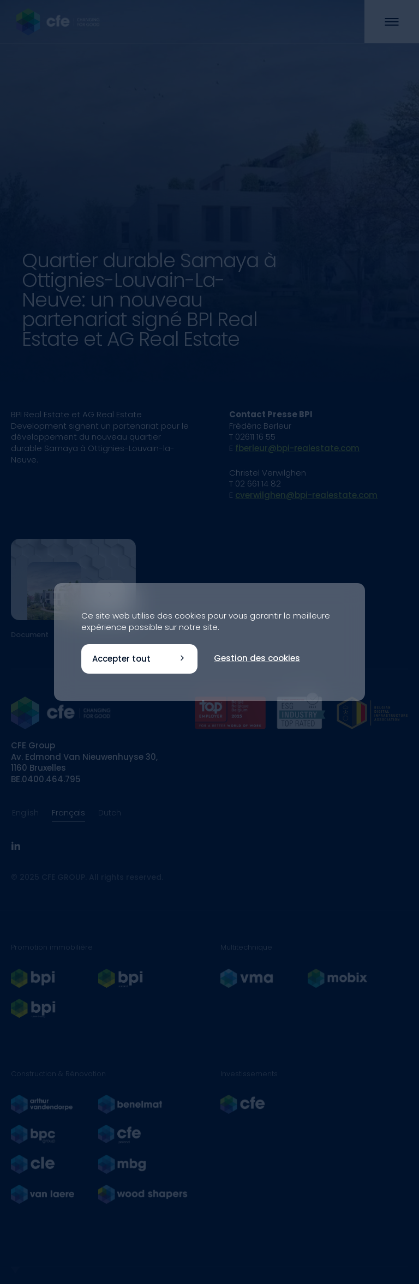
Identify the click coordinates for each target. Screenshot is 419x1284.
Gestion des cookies (257, 658)
